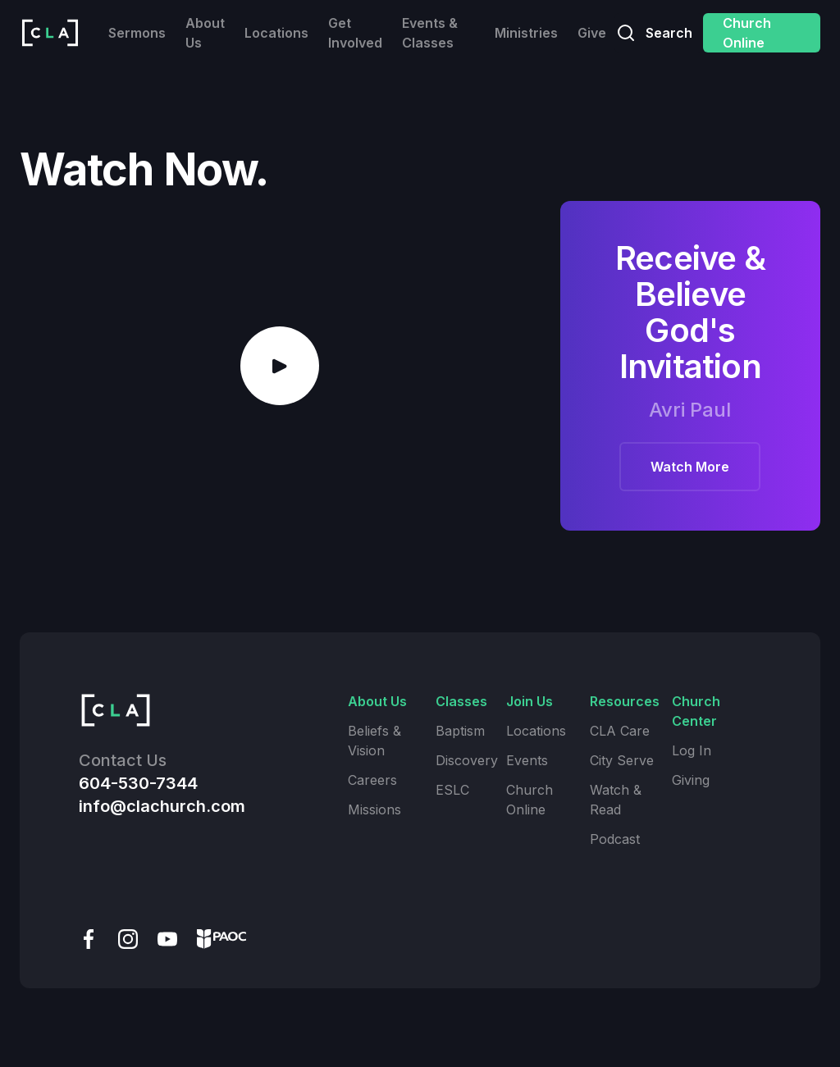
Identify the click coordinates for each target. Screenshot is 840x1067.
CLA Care (620, 731)
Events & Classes (430, 33)
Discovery (467, 760)
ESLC (452, 790)
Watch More (690, 466)
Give (592, 33)
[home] (50, 32)
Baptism (460, 731)
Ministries (526, 33)
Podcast (615, 839)
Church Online (747, 33)
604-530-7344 (138, 783)
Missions (374, 809)
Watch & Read (615, 800)
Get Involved (355, 33)
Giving (691, 780)
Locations (276, 33)
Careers (372, 780)
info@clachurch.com (162, 806)
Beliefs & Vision (374, 741)
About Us (205, 33)
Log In (691, 750)
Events (527, 760)
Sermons (137, 33)
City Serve (622, 760)
